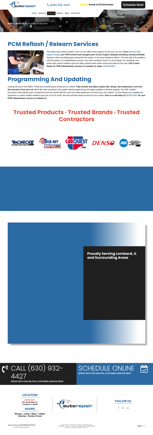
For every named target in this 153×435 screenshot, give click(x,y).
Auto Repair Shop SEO (21, 427)
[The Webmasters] (21, 426)
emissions (133, 52)
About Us (42, 13)
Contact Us (75, 13)
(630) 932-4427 (58, 4)
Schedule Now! (133, 4)
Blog (67, 13)
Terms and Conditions (86, 426)
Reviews (60, 13)
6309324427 (30, 400)
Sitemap (61, 426)
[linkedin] (128, 408)
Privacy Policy (71, 426)
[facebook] (118, 408)
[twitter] (123, 408)
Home (34, 13)
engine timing (53, 55)
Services (51, 13)
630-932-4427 (109, 66)
